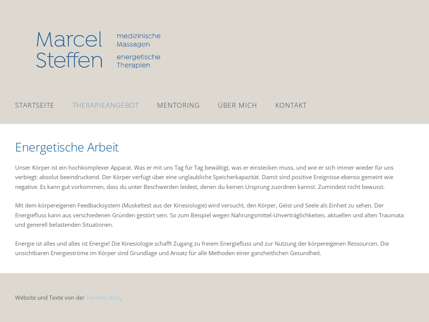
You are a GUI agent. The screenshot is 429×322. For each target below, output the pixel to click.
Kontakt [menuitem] (291, 105)
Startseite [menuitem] (34, 105)
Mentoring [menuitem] (178, 105)
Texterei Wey (103, 297)
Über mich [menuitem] (237, 105)
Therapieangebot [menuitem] (106, 105)
